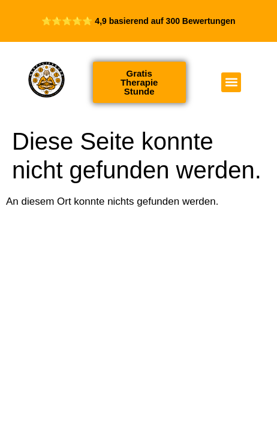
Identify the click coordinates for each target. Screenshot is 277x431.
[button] (231, 82)
